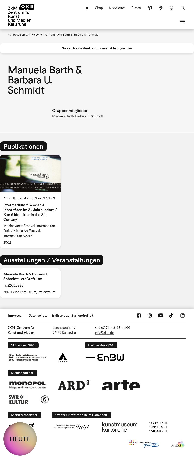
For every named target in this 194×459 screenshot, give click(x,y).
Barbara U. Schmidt (89, 116)
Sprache (171, 7)
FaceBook (139, 315)
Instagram (149, 315)
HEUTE (20, 439)
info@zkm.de (104, 332)
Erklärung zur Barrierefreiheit (72, 315)
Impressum (16, 315)
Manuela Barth (63, 116)
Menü (182, 21)
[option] (32, 201)
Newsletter (117, 8)
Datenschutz (38, 315)
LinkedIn (182, 315)
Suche (182, 7)
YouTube (160, 315)
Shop (99, 8)
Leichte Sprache (149, 7)
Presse (136, 8)
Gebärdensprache (160, 7)
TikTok (171, 315)
